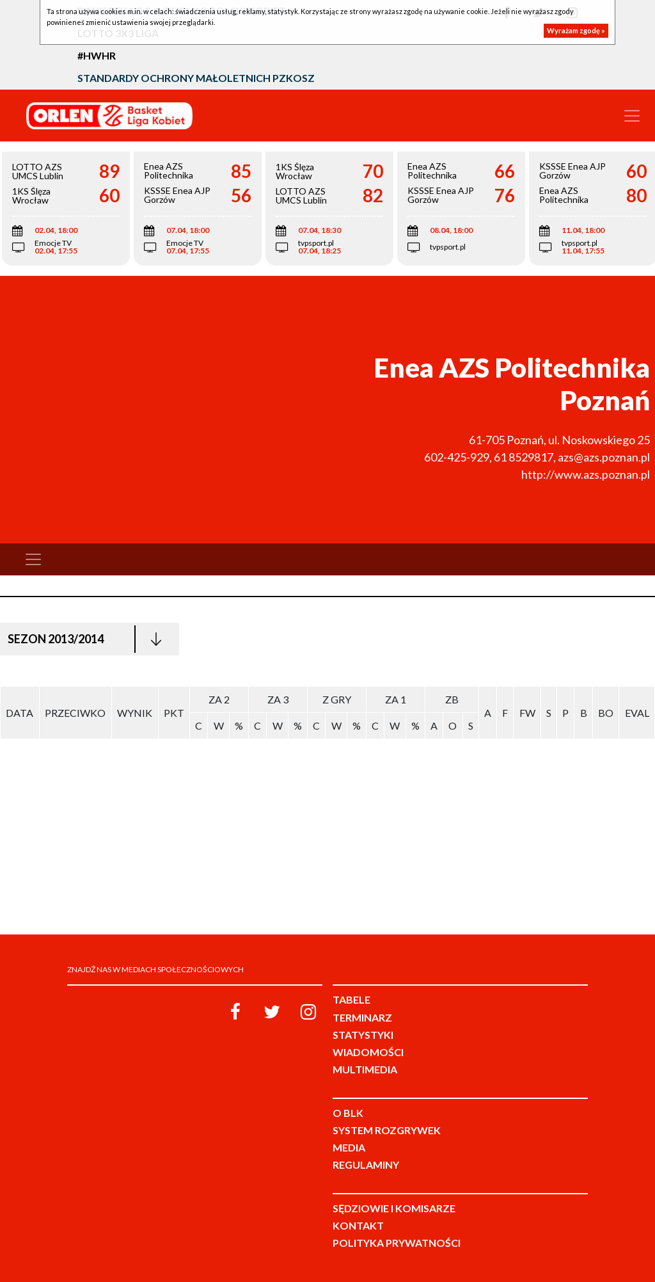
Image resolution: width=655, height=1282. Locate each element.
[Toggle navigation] (632, 116)
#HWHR (96, 55)
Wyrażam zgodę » (576, 30)
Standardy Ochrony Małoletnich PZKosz (196, 78)
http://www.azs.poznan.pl (585, 474)
